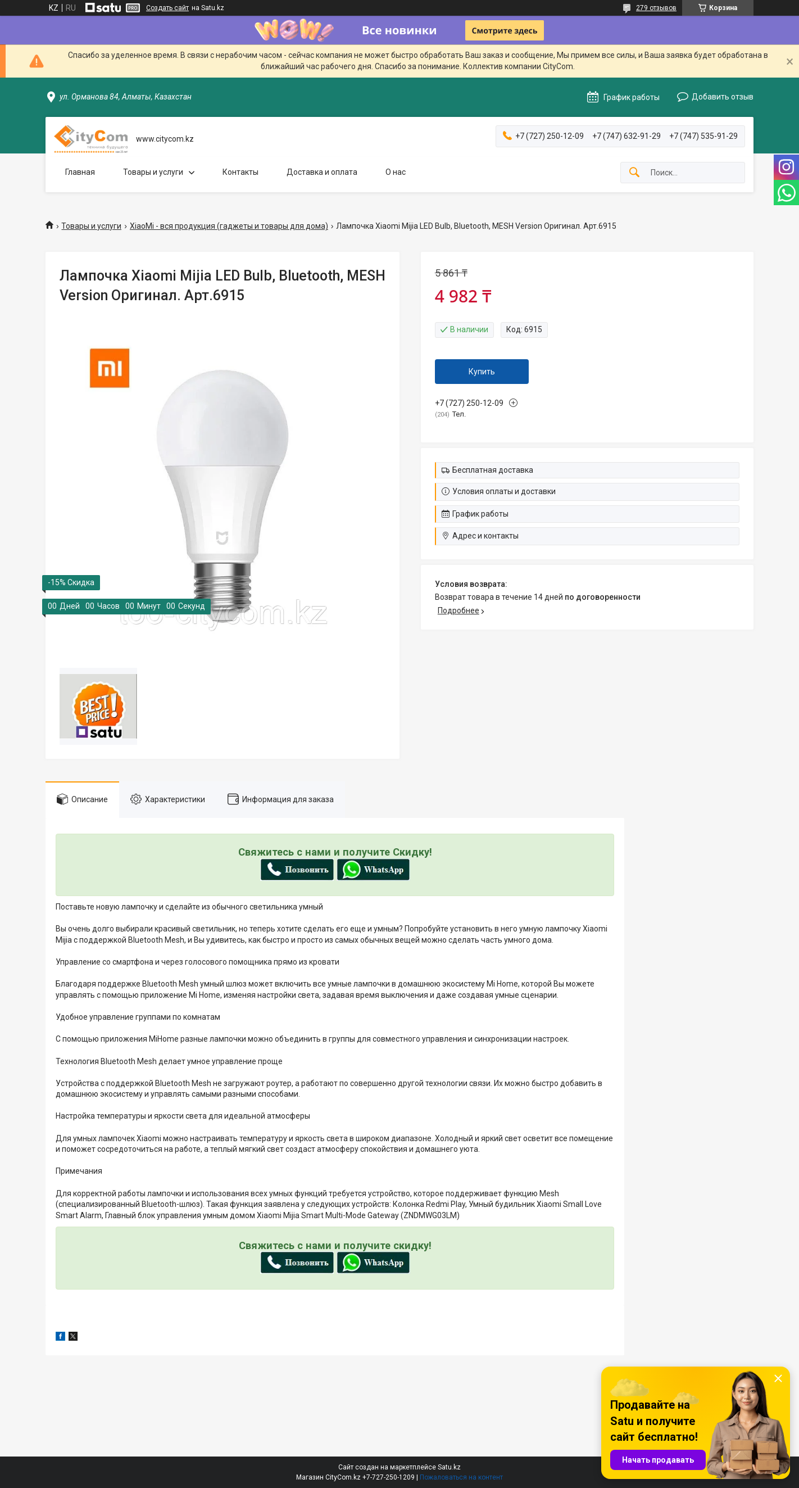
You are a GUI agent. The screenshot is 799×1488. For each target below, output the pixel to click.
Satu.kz (449, 1467)
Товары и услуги (153, 172)
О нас (395, 172)
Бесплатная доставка (492, 469)
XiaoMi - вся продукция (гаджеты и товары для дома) (229, 225)
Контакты (240, 172)
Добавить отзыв (722, 96)
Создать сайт (167, 8)
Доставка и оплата (322, 172)
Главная (80, 172)
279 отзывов (656, 8)
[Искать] (634, 173)
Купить (482, 371)
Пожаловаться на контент (461, 1477)
